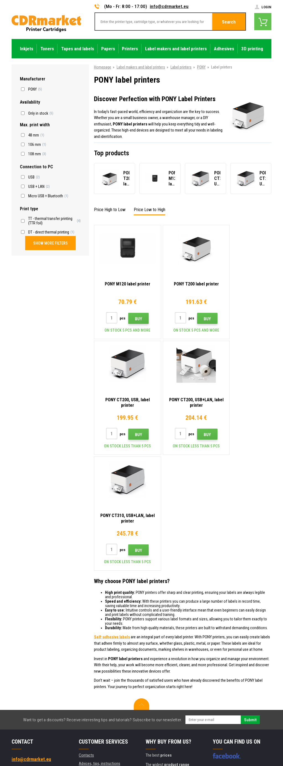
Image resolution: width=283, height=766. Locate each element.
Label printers (181, 67)
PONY (201, 67)
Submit (250, 604)
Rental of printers (92, 712)
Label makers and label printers (141, 67)
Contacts (86, 639)
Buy (134, 318)
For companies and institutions (104, 704)
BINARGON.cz (260, 743)
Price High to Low (109, 209)
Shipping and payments (97, 655)
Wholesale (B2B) (92, 664)
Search (229, 22)
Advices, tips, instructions (99, 647)
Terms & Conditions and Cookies (105, 688)
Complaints (88, 680)
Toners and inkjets (163, 758)
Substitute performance (98, 720)
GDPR (83, 696)
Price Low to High (149, 209)
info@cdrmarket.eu (169, 6)
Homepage (102, 67)
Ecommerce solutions (232, 743)
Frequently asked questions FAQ (104, 672)
